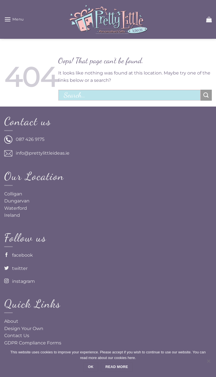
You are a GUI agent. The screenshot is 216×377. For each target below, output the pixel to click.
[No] (208, 362)
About (11, 321)
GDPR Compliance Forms (32, 343)
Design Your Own (23, 328)
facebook (18, 255)
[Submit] (206, 95)
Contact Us (16, 335)
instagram (19, 281)
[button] (14, 19)
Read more (116, 367)
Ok (91, 367)
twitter (16, 268)
